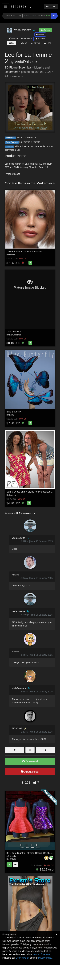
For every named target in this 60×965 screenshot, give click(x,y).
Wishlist (40, 38)
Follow (45, 30)
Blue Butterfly (14, 411)
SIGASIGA (17, 728)
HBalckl (15, 574)
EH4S (11, 415)
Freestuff (26, 38)
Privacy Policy (45, 957)
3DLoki (13, 859)
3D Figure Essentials (18, 67)
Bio (11, 43)
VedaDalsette (26, 62)
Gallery (13, 38)
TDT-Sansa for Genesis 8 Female (24, 251)
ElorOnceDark (15, 335)
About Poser (30, 771)
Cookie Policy (22, 957)
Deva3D (12, 255)
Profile (40, 34)
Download (30, 761)
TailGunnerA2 (14, 331)
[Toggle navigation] (5, 6)
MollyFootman (19, 688)
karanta (12, 495)
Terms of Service (41, 954)
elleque (15, 651)
